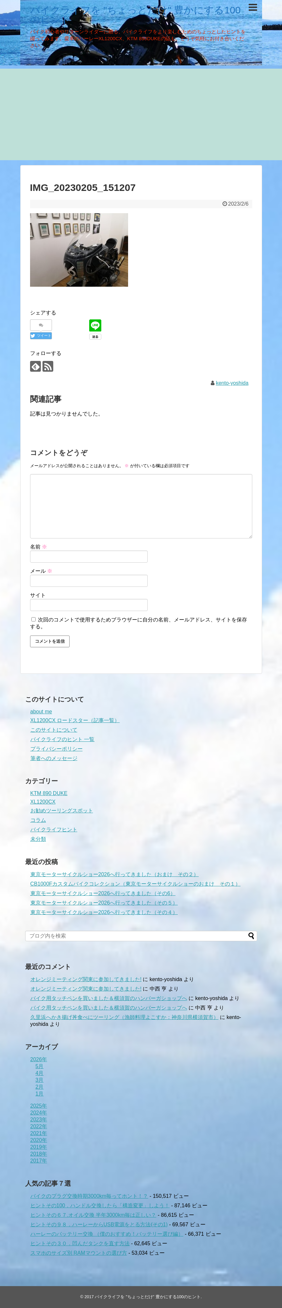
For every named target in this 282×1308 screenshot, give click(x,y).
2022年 (38, 1126)
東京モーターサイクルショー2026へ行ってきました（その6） (103, 893)
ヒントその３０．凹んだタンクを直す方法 (80, 1243)
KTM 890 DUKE (49, 793)
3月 (40, 1080)
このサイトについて (53, 730)
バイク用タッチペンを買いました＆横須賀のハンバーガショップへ (108, 998)
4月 (40, 1073)
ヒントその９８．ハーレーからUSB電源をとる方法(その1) (99, 1224)
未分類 (38, 839)
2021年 (38, 1133)
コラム (38, 820)
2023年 (38, 1119)
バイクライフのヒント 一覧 (62, 739)
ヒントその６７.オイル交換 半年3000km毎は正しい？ (93, 1215)
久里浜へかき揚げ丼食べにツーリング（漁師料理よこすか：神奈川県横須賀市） (124, 1017)
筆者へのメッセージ (53, 758)
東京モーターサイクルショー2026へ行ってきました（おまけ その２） (114, 874)
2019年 (38, 1147)
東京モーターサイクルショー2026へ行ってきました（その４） (104, 912)
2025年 (38, 1106)
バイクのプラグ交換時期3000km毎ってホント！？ (89, 1196)
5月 (40, 1066)
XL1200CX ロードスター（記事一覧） (75, 720)
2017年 (38, 1161)
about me (41, 711)
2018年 (38, 1154)
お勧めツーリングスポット (61, 810)
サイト (38, 595)
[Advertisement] (141, 114)
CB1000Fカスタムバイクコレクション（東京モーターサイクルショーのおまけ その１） (135, 884)
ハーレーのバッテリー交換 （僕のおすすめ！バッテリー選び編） (106, 1234)
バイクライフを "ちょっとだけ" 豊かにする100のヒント (135, 15)
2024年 (38, 1112)
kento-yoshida (232, 383)
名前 (38, 547)
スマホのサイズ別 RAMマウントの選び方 (78, 1253)
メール (41, 571)
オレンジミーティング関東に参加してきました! (85, 979)
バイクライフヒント (53, 829)
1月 (40, 1093)
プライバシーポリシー (56, 749)
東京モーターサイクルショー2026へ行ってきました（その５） (104, 903)
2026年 (38, 1059)
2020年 (38, 1140)
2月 (40, 1087)
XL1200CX (43, 802)
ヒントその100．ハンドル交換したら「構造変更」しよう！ (100, 1205)
